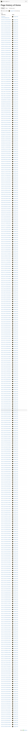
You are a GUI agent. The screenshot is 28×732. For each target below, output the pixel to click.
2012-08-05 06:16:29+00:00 (6, 101)
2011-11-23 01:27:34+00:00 (6, 578)
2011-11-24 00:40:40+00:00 (6, 492)
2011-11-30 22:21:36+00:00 (6, 362)
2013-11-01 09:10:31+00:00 (6, 25)
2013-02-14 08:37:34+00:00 (6, 40)
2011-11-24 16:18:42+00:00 (6, 455)
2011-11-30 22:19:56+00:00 (6, 364)
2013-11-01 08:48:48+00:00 (6, 32)
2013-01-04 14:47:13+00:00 (6, 60)
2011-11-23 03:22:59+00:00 (6, 533)
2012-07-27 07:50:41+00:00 (6, 114)
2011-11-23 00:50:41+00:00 (6, 613)
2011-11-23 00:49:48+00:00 (6, 615)
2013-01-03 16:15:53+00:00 (6, 64)
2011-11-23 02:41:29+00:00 (6, 551)
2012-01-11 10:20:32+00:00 (6, 173)
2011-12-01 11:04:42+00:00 (6, 340)
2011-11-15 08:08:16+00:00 (6, 648)
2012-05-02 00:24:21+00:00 (6, 151)
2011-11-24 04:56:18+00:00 (6, 469)
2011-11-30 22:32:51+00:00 (6, 350)
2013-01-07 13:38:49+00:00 (6, 54)
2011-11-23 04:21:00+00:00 (6, 531)
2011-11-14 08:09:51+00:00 (6, 652)
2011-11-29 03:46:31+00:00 (6, 426)
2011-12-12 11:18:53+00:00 (6, 260)
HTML (7, 8)
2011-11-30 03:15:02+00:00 (6, 391)
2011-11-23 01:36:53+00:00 (6, 576)
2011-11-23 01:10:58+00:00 (6, 584)
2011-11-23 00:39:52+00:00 (6, 638)
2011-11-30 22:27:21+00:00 (6, 356)
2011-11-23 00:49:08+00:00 (6, 619)
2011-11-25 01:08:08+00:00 (6, 449)
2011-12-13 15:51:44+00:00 (6, 247)
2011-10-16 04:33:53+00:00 (6, 681)
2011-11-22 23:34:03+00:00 (6, 644)
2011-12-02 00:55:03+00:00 (6, 325)
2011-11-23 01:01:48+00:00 (6, 590)
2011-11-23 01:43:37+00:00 (6, 572)
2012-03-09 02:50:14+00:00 (6, 159)
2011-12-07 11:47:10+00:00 (6, 278)
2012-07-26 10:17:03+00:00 (6, 122)
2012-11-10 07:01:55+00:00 (6, 83)
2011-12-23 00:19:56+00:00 (6, 231)
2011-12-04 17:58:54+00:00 (6, 313)
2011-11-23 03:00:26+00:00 (6, 545)
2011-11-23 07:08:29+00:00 (6, 510)
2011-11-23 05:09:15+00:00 (6, 512)
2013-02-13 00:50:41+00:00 (6, 46)
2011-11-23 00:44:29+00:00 (6, 629)
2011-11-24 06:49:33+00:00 (6, 461)
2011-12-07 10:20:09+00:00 (6, 284)
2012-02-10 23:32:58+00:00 (6, 163)
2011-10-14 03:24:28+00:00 (6, 693)
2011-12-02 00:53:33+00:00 (6, 327)
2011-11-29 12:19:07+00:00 (6, 418)
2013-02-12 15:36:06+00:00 (6, 50)
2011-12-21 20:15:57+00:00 (6, 237)
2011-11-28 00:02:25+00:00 (6, 440)
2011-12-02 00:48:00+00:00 (6, 336)
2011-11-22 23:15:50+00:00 (6, 646)
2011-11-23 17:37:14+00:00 (6, 504)
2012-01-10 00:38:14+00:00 (6, 190)
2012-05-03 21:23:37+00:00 (6, 149)
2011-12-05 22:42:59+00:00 (6, 299)
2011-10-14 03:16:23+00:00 (6, 695)
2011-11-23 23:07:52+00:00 (6, 496)
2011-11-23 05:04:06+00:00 (6, 525)
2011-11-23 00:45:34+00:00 (6, 625)
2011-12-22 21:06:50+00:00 (6, 233)
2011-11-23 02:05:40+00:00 (6, 553)
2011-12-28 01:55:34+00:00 (6, 221)
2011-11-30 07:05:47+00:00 (6, 383)
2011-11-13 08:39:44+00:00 (6, 658)
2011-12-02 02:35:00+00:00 (6, 319)
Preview (3, 8)
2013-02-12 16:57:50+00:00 (6, 48)
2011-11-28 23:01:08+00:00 (6, 430)
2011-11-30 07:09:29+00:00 (6, 379)
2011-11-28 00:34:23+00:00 (6, 438)
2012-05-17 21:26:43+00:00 (6, 147)
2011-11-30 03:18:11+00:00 (6, 389)
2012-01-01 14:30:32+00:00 (6, 214)
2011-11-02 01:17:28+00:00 (6, 666)
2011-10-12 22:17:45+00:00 (6, 705)
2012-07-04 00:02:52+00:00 (6, 128)
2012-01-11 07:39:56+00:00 (6, 175)
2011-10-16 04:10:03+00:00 (6, 685)
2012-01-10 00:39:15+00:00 (6, 188)
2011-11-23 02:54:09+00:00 (6, 549)
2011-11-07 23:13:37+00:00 (6, 660)
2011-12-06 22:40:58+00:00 (6, 288)
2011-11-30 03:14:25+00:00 (6, 393)
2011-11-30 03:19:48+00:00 (6, 385)
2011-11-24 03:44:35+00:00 (6, 486)
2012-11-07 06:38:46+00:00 (6, 89)
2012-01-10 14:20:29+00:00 (6, 184)
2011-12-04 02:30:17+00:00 (6, 317)
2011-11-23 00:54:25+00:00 (6, 605)
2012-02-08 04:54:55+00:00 (6, 165)
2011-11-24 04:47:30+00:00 (6, 473)
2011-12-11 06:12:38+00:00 (6, 274)
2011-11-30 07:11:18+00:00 (6, 377)
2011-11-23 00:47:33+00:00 (6, 623)
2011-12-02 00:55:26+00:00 (6, 323)
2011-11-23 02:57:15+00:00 (6, 547)
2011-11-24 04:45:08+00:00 (6, 475)
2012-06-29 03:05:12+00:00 (6, 130)
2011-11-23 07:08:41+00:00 (6, 508)
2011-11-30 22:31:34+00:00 (6, 352)
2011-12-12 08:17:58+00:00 (6, 270)
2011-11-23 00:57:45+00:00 (6, 601)
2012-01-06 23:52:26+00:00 (6, 200)
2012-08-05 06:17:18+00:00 (6, 99)
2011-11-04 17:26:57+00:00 (6, 662)
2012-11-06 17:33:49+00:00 (6, 93)
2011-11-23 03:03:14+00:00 (6, 539)
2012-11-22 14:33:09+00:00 (6, 81)
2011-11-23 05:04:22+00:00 (6, 523)
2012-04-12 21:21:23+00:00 (6, 155)
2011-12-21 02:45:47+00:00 (6, 239)
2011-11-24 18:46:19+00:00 (6, 453)
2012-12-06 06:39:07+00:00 (6, 73)
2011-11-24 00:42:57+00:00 (6, 490)
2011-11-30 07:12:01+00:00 (6, 375)
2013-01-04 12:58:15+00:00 (6, 62)
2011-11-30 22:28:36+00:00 (6, 354)
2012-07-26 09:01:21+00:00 (6, 126)
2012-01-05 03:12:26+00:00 (6, 208)
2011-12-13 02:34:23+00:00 (6, 251)
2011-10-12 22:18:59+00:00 (6, 703)
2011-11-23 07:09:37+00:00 (6, 506)
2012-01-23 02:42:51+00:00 (6, 167)
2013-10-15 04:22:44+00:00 (6, 38)
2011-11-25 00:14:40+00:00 (6, 451)
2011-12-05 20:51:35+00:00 (6, 307)
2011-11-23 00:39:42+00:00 (6, 640)
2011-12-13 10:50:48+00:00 (6, 249)
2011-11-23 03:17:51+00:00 (6, 535)
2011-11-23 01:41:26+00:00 (6, 574)
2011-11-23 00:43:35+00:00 (6, 636)
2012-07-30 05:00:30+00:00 (6, 110)
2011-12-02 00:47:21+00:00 (6, 338)
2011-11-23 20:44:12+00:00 (6, 500)
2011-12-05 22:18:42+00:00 (6, 303)
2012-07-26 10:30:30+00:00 (6, 120)
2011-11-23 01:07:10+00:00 (6, 586)
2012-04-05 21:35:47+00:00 (6, 157)
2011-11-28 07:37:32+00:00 (6, 432)
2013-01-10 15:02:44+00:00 (6, 52)
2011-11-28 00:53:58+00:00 (6, 434)
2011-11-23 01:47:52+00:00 (6, 562)
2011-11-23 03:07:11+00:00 (6, 537)
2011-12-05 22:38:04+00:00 (6, 301)
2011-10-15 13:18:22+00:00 (6, 689)
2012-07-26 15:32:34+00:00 (6, 116)
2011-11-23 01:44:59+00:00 (6, 570)
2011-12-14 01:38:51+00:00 (6, 245)
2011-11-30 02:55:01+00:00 (6, 401)
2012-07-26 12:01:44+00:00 (6, 118)
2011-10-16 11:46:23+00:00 (6, 679)
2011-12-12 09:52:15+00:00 (6, 268)
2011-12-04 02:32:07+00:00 (6, 315)
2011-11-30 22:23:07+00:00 (6, 358)
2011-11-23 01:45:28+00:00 (6, 568)
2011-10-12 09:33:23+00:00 (6, 722)
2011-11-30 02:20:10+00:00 (6, 414)
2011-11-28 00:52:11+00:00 (6, 436)
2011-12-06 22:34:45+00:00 (6, 290)
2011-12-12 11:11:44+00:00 (6, 262)
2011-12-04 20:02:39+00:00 (6, 311)
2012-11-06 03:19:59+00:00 (6, 97)
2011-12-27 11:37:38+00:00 (6, 225)
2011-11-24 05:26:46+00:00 (6, 467)
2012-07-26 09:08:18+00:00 (6, 124)
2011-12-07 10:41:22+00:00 (6, 280)
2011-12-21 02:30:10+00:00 (6, 243)
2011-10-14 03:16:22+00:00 (6, 697)
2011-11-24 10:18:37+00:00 (6, 457)
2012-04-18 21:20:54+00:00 (6, 153)
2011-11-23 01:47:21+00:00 (6, 564)
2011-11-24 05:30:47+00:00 (6, 465)
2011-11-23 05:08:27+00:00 (6, 514)
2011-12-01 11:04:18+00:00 (6, 342)
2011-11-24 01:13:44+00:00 (6, 488)
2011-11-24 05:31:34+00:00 (6, 463)
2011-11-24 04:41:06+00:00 (6, 479)
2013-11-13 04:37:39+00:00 (6, 21)
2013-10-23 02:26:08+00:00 (6, 34)
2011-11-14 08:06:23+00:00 (6, 656)
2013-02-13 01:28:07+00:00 (6, 44)
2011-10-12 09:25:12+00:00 (6, 724)
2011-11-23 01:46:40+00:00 (6, 566)
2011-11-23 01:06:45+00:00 (6, 588)
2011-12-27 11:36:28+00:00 (6, 227)
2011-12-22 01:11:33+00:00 (6, 235)
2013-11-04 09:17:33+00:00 (6, 23)
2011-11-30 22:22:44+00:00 (6, 360)
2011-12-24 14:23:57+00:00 (6, 229)
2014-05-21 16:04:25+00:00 (6, 19)
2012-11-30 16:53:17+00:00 (6, 77)
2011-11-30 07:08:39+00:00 (6, 381)
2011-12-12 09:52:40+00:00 (6, 266)
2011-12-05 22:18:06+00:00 (6, 305)
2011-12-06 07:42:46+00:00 (6, 297)
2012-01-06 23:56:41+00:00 (6, 198)
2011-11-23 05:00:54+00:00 (6, 527)
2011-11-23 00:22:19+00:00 (6, 642)
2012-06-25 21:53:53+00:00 (6, 132)
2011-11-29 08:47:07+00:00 (6, 422)
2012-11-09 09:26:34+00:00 (6, 87)
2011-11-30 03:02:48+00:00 (6, 399)
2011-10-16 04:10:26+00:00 (6, 683)
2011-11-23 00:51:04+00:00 (6, 611)
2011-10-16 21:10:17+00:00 (6, 675)
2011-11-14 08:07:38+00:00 (6, 654)
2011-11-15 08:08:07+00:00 (6, 650)
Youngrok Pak (12, 10)
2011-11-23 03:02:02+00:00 (6, 543)
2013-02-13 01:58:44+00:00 (6, 42)
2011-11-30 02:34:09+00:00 (6, 412)
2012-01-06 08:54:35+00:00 (6, 204)
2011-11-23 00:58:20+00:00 (6, 599)
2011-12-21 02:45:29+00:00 (6, 241)
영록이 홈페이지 (5, 1)
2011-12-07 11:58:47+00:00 (6, 276)
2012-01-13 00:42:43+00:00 (6, 169)
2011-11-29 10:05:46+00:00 (6, 420)
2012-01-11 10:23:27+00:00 (6, 171)
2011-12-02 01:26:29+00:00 (6, 321)
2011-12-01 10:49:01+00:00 (6, 344)
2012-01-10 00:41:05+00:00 (6, 186)
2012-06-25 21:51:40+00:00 (6, 134)
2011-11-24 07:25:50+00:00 (6, 459)
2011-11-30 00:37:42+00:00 (6, 416)
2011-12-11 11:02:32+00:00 (6, 272)
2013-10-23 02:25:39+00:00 (6, 36)
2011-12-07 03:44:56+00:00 (6, 286)
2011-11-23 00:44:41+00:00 (6, 627)
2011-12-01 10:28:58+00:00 (6, 346)
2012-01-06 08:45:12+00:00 (6, 206)
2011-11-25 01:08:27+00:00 (6, 447)
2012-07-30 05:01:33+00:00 (6, 108)
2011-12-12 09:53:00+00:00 (6, 264)
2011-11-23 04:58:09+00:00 (6, 529)
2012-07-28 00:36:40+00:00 (6, 112)
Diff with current (12, 8)
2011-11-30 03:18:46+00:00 (6, 387)
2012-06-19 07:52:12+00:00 (6, 140)
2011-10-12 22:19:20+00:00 (6, 701)
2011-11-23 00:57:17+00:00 (6, 603)
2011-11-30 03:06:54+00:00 (6, 395)
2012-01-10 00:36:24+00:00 (6, 192)
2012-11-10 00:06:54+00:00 (6, 85)
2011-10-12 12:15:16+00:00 (6, 716)
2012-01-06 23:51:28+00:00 (6, 202)
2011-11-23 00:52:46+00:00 (6, 607)
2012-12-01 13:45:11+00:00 (6, 75)
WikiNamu (25, 730)
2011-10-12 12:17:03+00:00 (6, 712)
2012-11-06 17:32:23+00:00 (6, 95)
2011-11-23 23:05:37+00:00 (6, 498)
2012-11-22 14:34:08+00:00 (6, 79)
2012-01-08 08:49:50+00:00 (6, 196)
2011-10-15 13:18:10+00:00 (6, 691)
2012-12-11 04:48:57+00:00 (6, 71)
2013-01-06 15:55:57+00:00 (6, 56)
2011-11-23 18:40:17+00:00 (6, 502)
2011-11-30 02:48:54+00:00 (6, 403)
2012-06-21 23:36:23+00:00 (6, 136)
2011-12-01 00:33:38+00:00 (6, 348)
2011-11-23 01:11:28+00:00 (6, 582)
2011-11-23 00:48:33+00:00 (6, 621)
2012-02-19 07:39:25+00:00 (6, 161)
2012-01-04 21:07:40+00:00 (6, 210)
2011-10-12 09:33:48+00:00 (6, 720)
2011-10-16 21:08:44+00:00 (6, 677)
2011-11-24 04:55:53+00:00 (6, 471)
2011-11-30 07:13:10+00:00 (6, 373)
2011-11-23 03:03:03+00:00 (6, 541)
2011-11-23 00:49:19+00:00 (6, 617)
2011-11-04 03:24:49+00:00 (6, 664)
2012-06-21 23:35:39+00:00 (6, 138)
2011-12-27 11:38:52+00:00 (6, 223)
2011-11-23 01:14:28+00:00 (6, 580)
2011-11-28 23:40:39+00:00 (6, 428)
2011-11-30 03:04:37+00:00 (6, 397)
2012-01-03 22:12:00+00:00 (6, 212)
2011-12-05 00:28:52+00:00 (6, 309)
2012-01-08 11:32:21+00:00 (6, 194)
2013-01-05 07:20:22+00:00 (6, 58)
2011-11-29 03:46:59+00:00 (6, 424)
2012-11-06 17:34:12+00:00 (6, 91)
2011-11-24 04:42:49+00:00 (6, 477)
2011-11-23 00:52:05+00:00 (6, 609)
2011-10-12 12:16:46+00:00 (6, 714)
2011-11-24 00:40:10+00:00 (6, 494)
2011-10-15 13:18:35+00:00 (6, 687)
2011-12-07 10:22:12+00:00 (6, 282)
